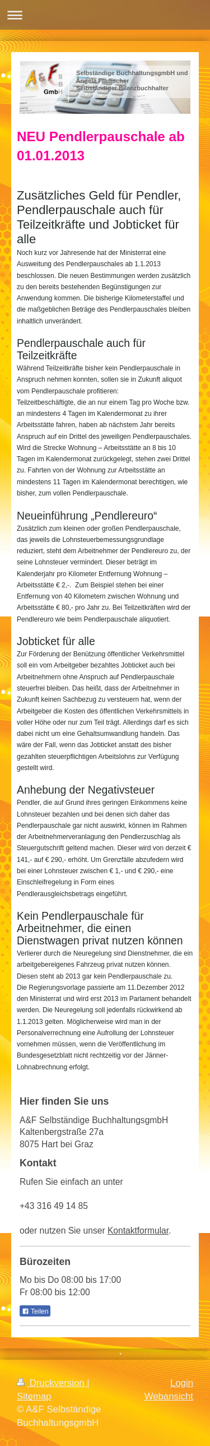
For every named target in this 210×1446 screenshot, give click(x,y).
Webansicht (168, 1396)
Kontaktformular (138, 1230)
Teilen (35, 1311)
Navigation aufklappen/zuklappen (105, 15)
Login (181, 1383)
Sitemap (34, 1396)
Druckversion (52, 1383)
